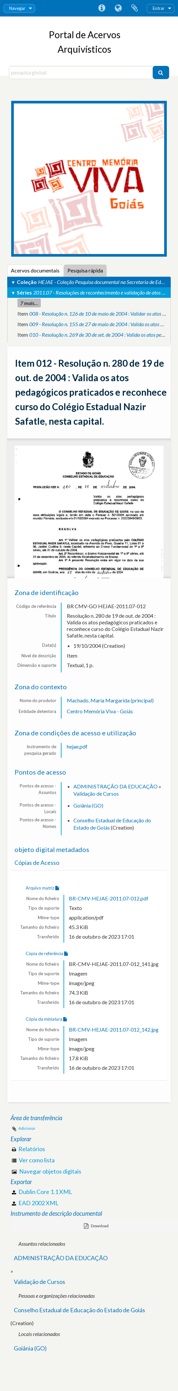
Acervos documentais (35, 270)
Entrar (159, 8)
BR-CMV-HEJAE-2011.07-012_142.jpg (114, 1029)
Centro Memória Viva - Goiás (100, 711)
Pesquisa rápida (85, 270)
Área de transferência (134, 8)
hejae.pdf (77, 746)
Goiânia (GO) (88, 805)
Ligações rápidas (101, 8)
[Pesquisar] (161, 72)
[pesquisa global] (81, 72)
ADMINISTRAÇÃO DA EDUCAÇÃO (115, 786)
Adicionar (27, 1128)
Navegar (17, 8)
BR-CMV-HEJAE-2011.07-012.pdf (108, 898)
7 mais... (29, 303)
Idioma (118, 8)
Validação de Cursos (96, 793)
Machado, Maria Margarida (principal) (110, 700)
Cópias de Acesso (36, 862)
